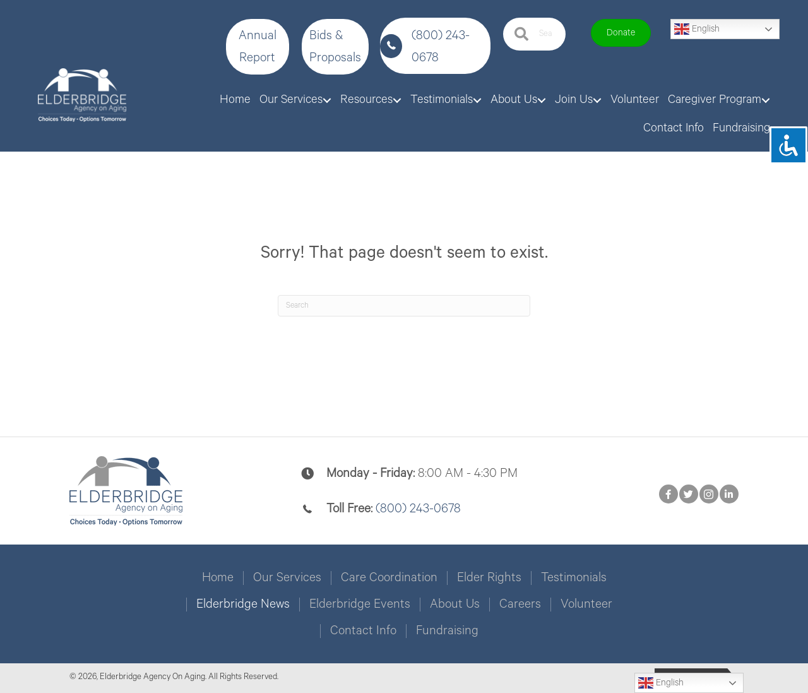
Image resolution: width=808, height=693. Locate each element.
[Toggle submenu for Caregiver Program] (765, 100)
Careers (520, 605)
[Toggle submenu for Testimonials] (477, 100)
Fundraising (447, 631)
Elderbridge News (243, 605)
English (697, 29)
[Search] (404, 305)
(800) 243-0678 (418, 509)
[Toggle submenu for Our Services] (327, 100)
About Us (455, 605)
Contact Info (363, 631)
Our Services (287, 578)
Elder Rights (489, 578)
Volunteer (586, 605)
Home (218, 578)
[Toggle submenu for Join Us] (597, 100)
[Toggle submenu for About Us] (541, 100)
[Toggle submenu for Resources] (397, 100)
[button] (257, 47)
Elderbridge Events (359, 605)
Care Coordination (389, 578)
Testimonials (574, 578)
